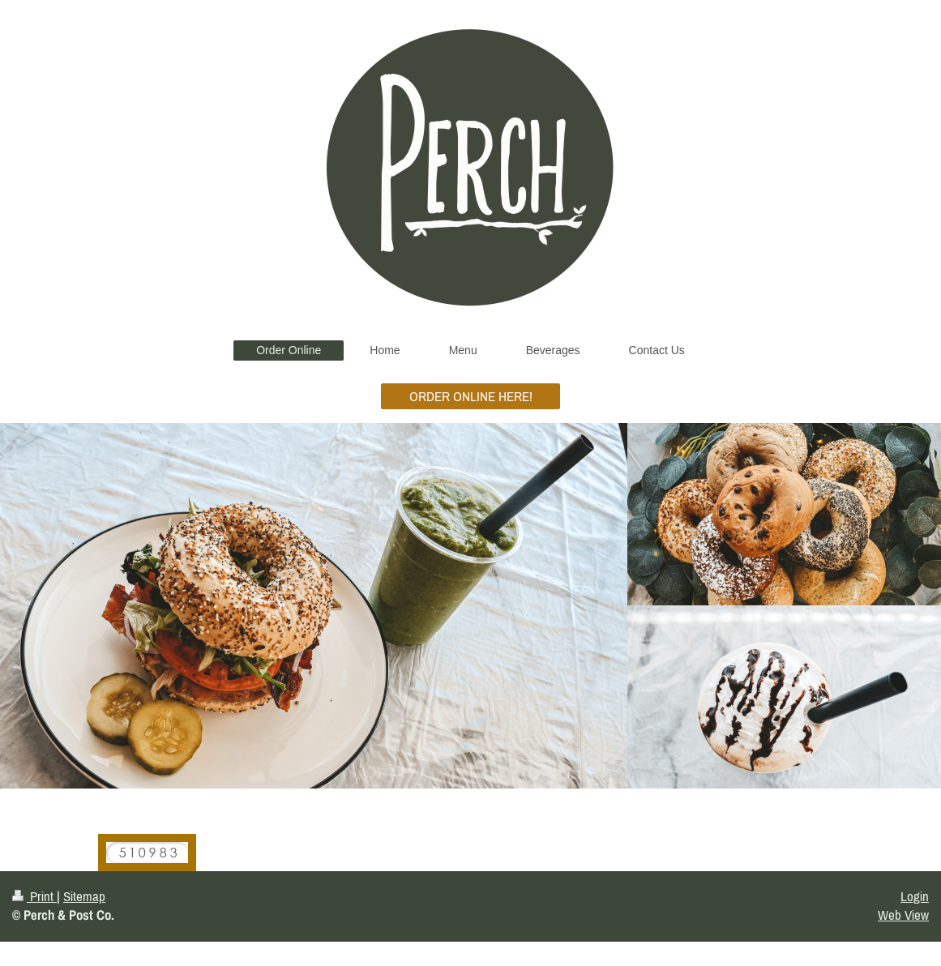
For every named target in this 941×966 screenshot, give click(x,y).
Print (34, 896)
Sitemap (84, 896)
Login (914, 896)
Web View (903, 915)
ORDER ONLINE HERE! (471, 396)
